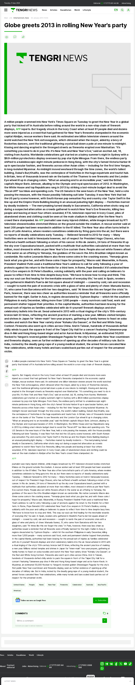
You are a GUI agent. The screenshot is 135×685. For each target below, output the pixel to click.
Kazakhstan (65, 10)
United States (19, 585)
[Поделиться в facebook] (6, 371)
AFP (18, 129)
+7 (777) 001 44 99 (56, 666)
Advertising (126, 3)
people (32, 585)
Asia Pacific (102, 585)
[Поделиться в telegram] (6, 366)
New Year (52, 585)
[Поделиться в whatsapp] (6, 361)
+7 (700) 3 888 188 (85, 666)
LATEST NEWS (10, 681)
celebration (77, 585)
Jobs (24, 666)
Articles (53, 10)
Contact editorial (11, 666)
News (44, 10)
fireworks (64, 585)
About (3, 666)
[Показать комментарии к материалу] (6, 385)
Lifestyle (87, 10)
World (77, 10)
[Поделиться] (23, 37)
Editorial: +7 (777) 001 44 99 (106, 3)
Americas (17, 591)
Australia (89, 585)
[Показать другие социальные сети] (6, 376)
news (41, 585)
